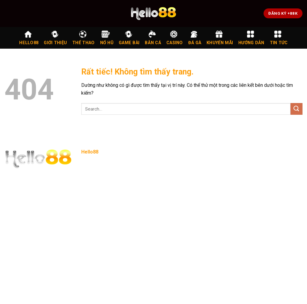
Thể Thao (83, 37)
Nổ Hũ (106, 37)
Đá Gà (194, 37)
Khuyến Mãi (220, 37)
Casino (174, 37)
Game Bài (129, 37)
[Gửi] (297, 109)
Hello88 (28, 37)
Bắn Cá (153, 37)
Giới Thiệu (55, 37)
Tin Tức (279, 37)
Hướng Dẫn (251, 37)
